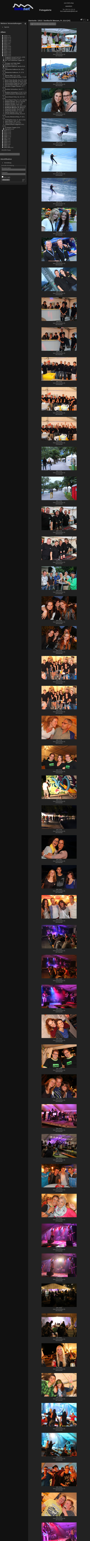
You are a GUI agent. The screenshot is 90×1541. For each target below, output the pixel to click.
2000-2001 (7, 147)
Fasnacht (7, 129)
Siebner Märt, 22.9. (11, 75)
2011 (5, 132)
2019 (5, 46)
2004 (5, 142)
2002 (5, 146)
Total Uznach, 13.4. (11, 121)
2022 (5, 42)
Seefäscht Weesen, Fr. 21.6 (13, 107)
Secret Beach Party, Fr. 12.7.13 (14, 100)
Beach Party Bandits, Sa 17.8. (14, 80)
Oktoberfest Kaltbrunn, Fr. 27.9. (14, 72)
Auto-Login (6, 177)
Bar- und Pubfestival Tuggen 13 (14, 60)
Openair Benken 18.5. (11, 112)
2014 (5, 54)
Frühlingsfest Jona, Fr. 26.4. (13, 120)
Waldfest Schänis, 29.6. (12, 104)
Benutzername (6, 168)
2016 (5, 51)
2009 (5, 135)
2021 (5, 43)
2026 (5, 35)
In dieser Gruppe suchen (44, 24)
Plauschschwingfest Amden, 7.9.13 (15, 77)
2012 (5, 130)
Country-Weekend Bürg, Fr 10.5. (15, 116)
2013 (5, 55)
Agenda (6, 27)
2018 (5, 48)
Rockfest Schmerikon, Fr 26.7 (14, 92)
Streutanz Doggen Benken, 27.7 (14, 86)
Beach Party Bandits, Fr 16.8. (14, 81)
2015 (5, 52)
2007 (5, 138)
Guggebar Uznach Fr (11, 58)
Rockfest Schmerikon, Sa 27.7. (14, 89)
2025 (5, 37)
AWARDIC (68, 6)
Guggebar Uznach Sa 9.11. (13, 57)
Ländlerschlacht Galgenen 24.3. (14, 124)
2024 (5, 39)
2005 (5, 141)
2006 (5, 139)
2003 (5, 144)
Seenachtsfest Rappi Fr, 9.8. (13, 84)
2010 (5, 133)
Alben (3, 32)
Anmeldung (7, 162)
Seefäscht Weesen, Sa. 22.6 (13, 106)
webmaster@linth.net (70, 11)
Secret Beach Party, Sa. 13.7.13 (14, 97)
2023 (5, 40)
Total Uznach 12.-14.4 (11, 123)
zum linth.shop (69, 3)
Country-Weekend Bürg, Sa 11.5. (15, 113)
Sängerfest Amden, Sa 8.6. (13, 109)
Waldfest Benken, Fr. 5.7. (12, 103)
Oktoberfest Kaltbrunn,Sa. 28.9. (14, 69)
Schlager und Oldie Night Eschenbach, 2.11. (11, 64)
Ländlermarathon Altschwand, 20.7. (15, 94)
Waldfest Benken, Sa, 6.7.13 (13, 101)
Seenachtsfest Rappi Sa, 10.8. (14, 83)
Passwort (4, 172)
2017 (5, 49)
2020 (5, 45)
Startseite (32, 21)
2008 (5, 136)
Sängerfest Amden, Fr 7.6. (13, 110)
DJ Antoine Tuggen (10, 127)
